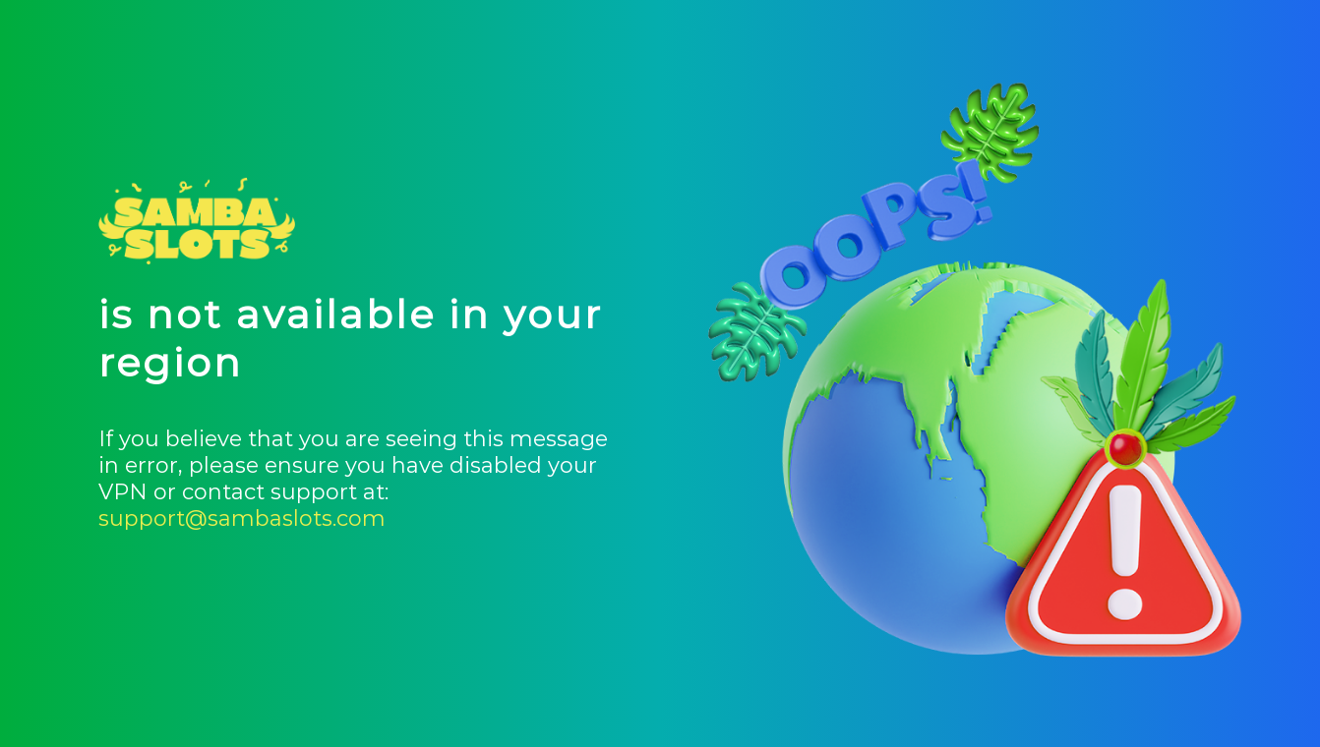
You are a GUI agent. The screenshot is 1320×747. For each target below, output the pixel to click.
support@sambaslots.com (242, 518)
